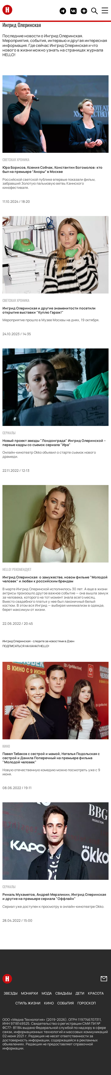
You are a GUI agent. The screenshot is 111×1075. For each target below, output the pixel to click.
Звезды (10, 993)
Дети (79, 993)
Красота (96, 993)
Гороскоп (86, 1003)
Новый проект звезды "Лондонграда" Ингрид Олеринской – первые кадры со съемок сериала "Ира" (54, 442)
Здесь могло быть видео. (46, 11)
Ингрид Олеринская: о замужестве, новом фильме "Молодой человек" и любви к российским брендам (55, 579)
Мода (47, 993)
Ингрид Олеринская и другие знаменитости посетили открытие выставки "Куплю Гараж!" (49, 310)
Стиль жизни (27, 1003)
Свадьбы (63, 993)
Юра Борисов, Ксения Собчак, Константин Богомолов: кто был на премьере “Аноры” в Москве (52, 169)
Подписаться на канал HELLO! (25, 646)
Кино (49, 1003)
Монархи (29, 993)
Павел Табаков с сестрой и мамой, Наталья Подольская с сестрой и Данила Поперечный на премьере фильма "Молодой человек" (51, 757)
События (65, 1003)
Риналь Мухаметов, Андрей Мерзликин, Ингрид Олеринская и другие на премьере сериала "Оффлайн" (54, 896)
